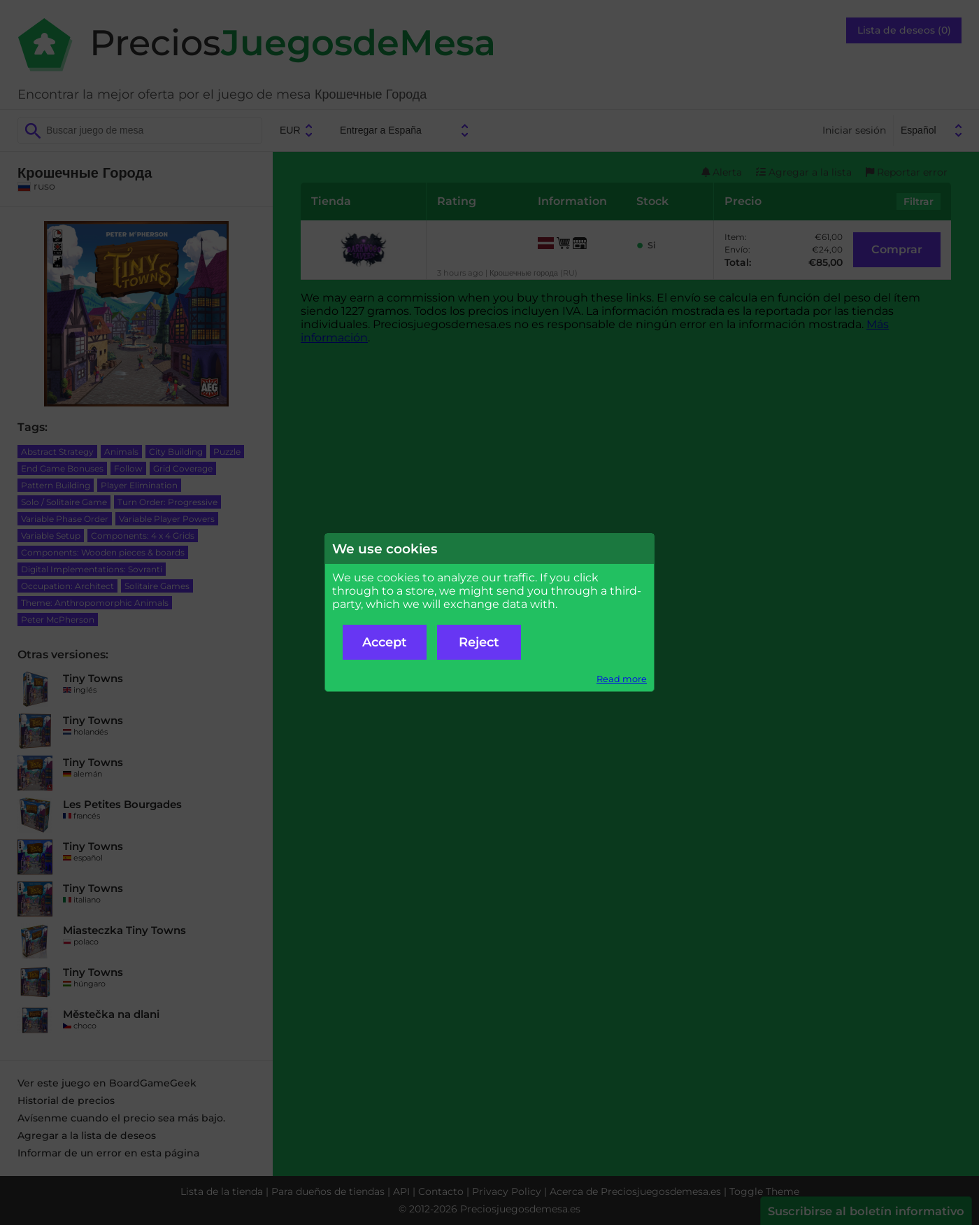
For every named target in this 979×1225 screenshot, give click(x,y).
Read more (621, 679)
